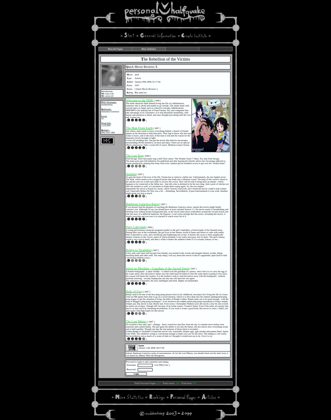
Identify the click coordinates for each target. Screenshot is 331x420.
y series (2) (107, 96)
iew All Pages (115, 49)
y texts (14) (107, 93)
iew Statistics (148, 49)
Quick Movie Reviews (146, 89)
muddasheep (107, 104)
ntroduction (107, 91)
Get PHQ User (161, 365)
